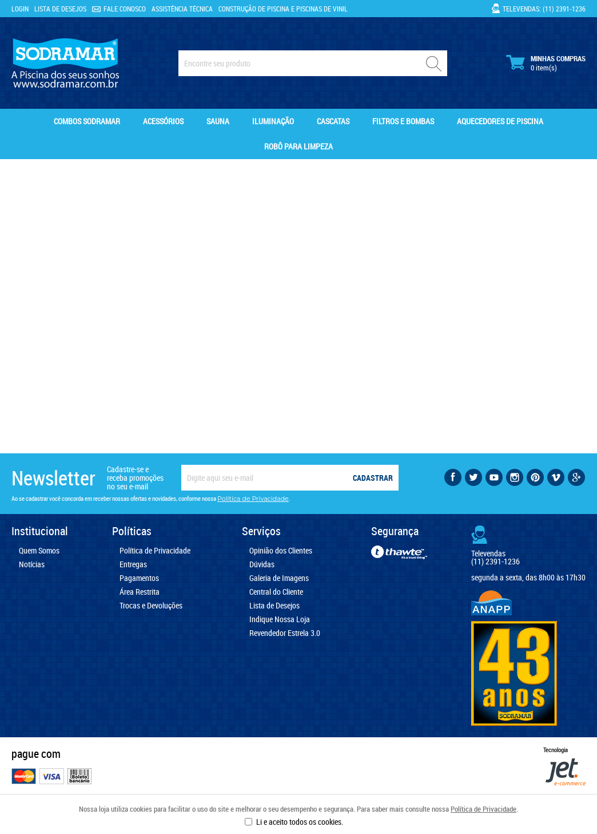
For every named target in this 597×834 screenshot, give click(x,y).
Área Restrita (140, 592)
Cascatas (333, 121)
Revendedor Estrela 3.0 (284, 633)
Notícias (32, 564)
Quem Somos (39, 551)
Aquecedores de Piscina (500, 121)
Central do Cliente (276, 592)
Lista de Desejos (60, 8)
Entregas (133, 564)
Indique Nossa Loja (279, 619)
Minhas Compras (546, 63)
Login (20, 8)
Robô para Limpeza (298, 146)
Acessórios (163, 121)
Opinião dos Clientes (280, 551)
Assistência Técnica (182, 8)
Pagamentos (139, 578)
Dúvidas (261, 564)
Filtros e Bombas (403, 121)
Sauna (217, 121)
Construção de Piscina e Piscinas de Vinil (283, 8)
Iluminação (273, 121)
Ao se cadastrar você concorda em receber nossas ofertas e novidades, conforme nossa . (150, 499)
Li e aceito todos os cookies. (299, 821)
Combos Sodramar (87, 121)
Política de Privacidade (483, 809)
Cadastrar (373, 477)
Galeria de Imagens (279, 578)
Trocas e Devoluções (151, 605)
